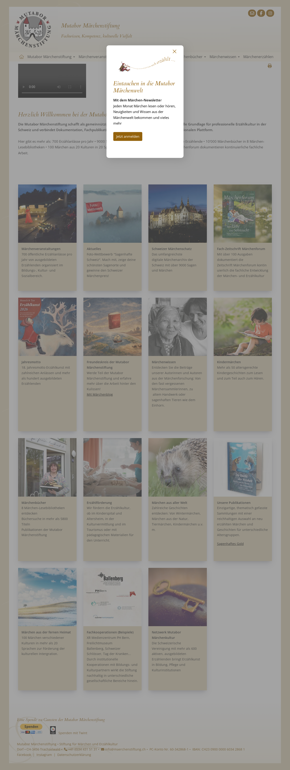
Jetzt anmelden (127, 136)
